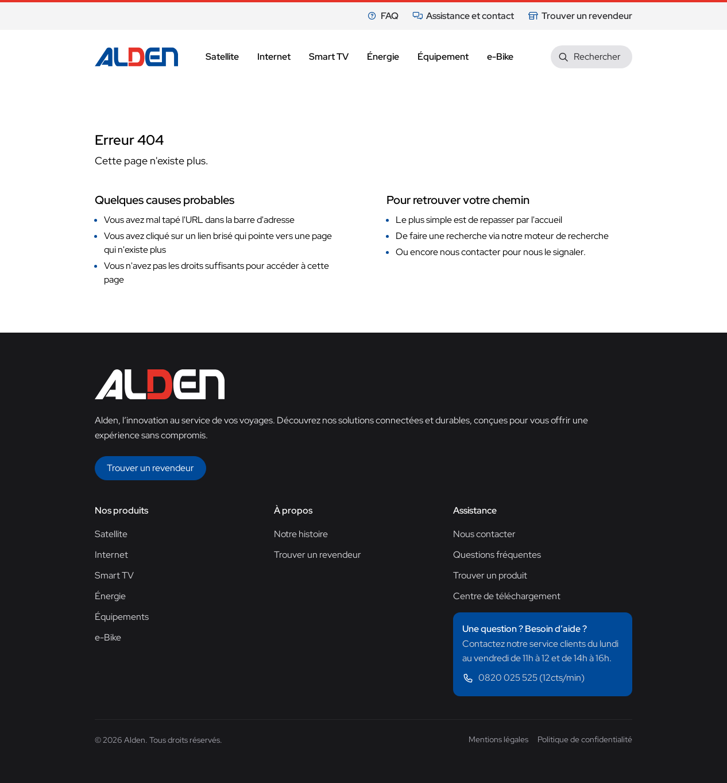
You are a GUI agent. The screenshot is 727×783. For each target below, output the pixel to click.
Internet (111, 555)
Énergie (110, 596)
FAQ (383, 16)
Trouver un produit (490, 575)
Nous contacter (484, 534)
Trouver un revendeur (580, 16)
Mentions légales (498, 739)
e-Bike (108, 637)
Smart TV (114, 575)
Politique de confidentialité (584, 739)
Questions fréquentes (497, 555)
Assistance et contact (463, 16)
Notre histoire (301, 534)
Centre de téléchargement (506, 596)
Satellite (111, 534)
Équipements (122, 617)
